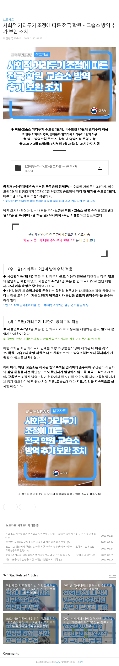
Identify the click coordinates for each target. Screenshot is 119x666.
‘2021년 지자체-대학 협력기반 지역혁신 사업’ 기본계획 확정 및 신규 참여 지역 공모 (48, 555)
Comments (11, 653)
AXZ (58, 661)
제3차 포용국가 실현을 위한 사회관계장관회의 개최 (31, 559)
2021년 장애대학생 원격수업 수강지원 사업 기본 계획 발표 (35, 542)
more (112, 575)
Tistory (79, 661)
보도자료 (8, 20)
